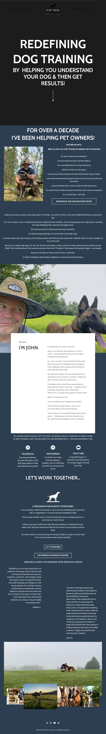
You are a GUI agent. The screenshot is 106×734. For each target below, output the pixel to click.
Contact (24, 9)
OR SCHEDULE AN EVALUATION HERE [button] (53, 555)
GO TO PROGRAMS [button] (53, 547)
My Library (14, 9)
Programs (88, 9)
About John (77, 9)
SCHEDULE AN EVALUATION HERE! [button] (74, 201)
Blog (32, 9)
